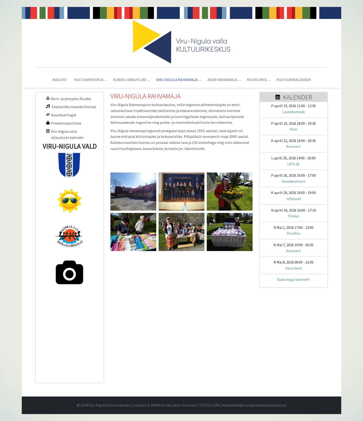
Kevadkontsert (293, 181)
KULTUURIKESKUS (88, 79)
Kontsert (293, 146)
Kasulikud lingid (63, 115)
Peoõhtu (293, 233)
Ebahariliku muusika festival (74, 106)
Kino (293, 129)
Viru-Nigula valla (64, 131)
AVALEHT (60, 79)
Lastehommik (293, 111)
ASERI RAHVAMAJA (222, 79)
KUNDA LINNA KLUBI (129, 79)
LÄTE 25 (293, 164)
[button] (133, 192)
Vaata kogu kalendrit (293, 279)
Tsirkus (293, 216)
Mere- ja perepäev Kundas (71, 98)
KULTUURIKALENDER (294, 79)
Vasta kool (293, 268)
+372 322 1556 (209, 405)
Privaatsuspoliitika (66, 123)
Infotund (293, 198)
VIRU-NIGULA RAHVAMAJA (177, 79)
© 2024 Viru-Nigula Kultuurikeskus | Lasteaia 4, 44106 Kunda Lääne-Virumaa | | (149, 405)
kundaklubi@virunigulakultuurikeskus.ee (254, 405)
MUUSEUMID (257, 79)
